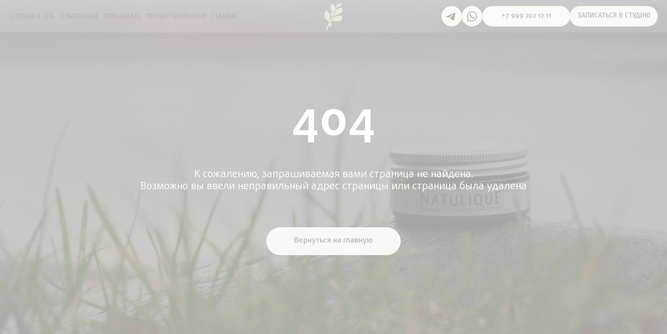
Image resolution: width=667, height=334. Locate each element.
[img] (333, 16)
